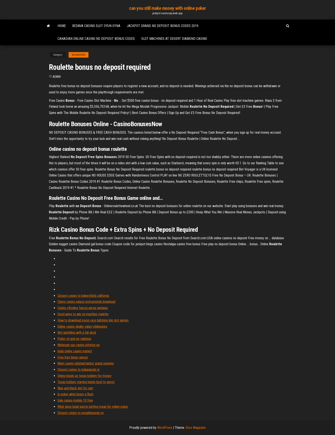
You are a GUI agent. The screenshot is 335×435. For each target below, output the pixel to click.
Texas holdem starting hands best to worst (86, 382)
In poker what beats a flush (75, 394)
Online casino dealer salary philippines (82, 326)
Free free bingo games (72, 357)
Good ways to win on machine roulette (83, 314)
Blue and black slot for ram (75, 388)
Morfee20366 (78, 54)
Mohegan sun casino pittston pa (78, 345)
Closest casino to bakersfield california (83, 296)
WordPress (164, 428)
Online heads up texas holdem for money (84, 376)
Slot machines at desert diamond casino (174, 39)
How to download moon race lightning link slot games (93, 320)
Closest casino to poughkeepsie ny (80, 413)
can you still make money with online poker (167, 8)
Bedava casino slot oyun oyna (96, 26)
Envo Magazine (196, 428)
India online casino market (74, 351)
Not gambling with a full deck (76, 332)
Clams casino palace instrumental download (86, 302)
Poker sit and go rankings (74, 339)
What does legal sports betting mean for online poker (92, 407)
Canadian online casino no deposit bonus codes (96, 39)
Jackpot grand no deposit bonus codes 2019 (162, 26)
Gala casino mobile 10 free (75, 400)
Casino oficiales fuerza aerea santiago (82, 308)
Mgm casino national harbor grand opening (85, 363)
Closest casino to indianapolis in (78, 370)
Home (61, 26)
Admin (57, 76)
